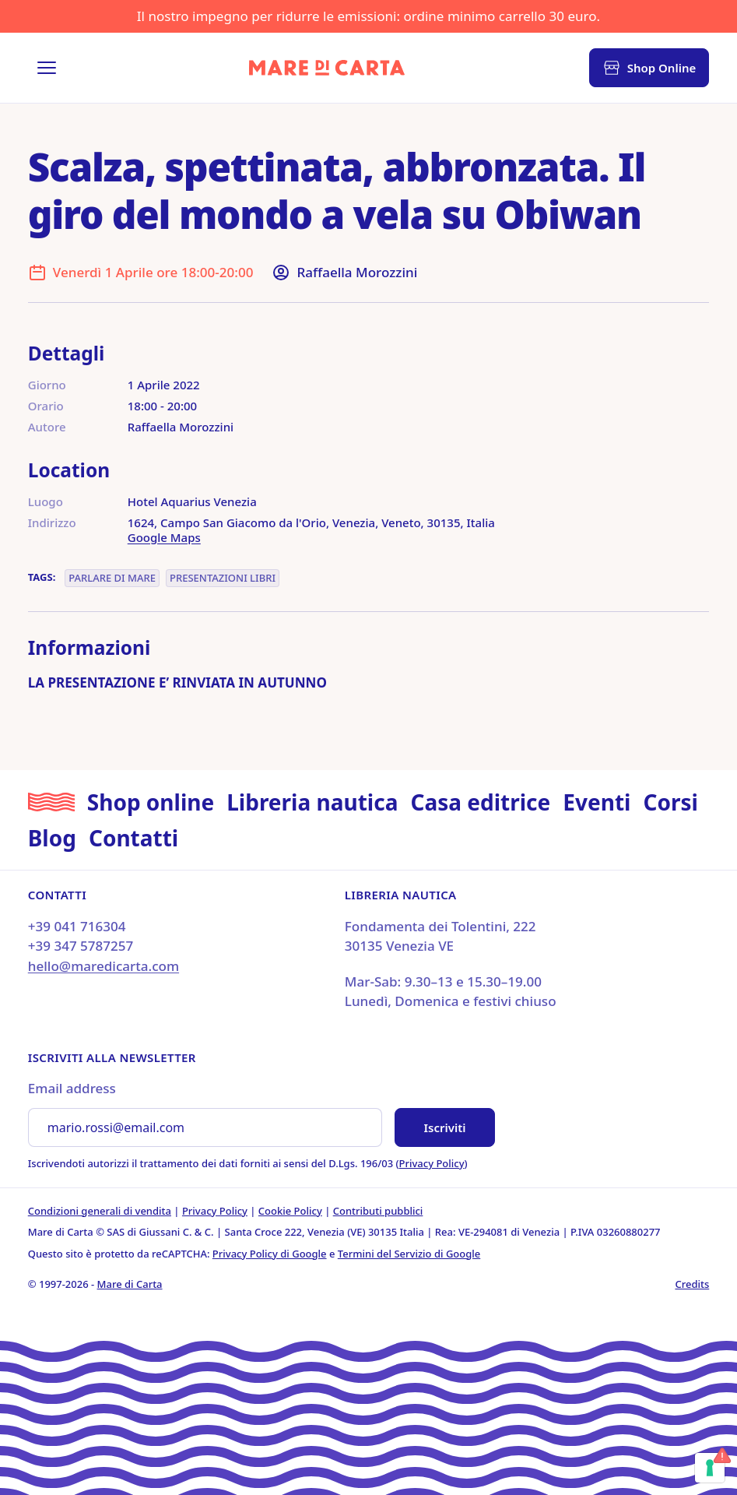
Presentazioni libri (222, 578)
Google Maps (164, 537)
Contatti (133, 838)
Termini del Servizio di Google (409, 1254)
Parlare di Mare (112, 578)
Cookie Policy (290, 1211)
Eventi (596, 802)
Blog (52, 838)
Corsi (670, 802)
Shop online (150, 802)
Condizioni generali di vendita (99, 1211)
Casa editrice (480, 802)
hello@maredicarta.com (103, 966)
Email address (72, 1088)
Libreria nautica (312, 802)
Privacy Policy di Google (269, 1254)
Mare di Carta (130, 1284)
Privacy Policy (432, 1163)
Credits (692, 1284)
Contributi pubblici (378, 1211)
